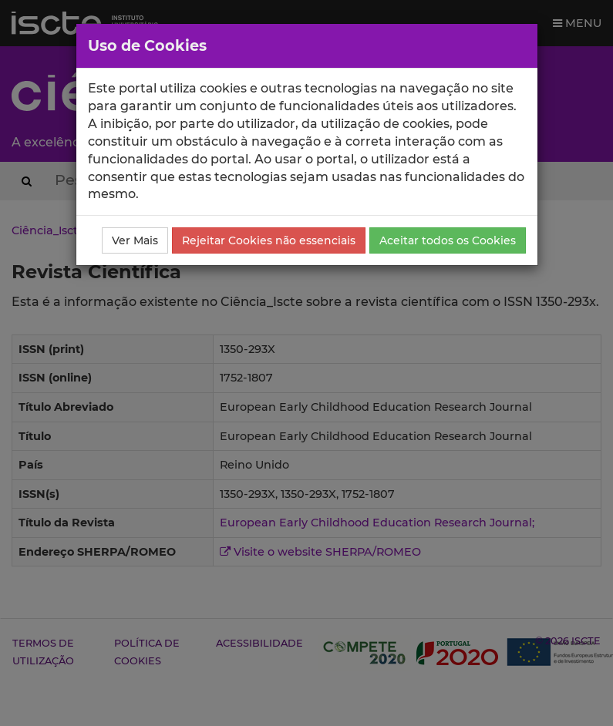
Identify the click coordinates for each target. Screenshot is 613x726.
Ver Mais (135, 240)
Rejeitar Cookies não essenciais (268, 240)
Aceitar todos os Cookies (447, 240)
